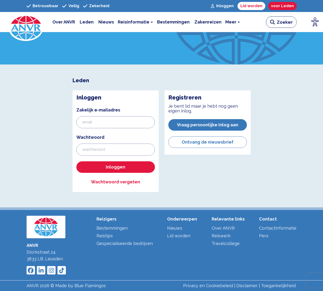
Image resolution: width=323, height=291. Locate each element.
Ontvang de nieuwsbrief (207, 142)
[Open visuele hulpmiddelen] (315, 22)
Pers (263, 235)
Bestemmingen (112, 228)
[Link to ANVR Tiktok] (61, 270)
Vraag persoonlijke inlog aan (207, 124)
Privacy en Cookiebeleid (208, 285)
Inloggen (115, 166)
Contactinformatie (277, 228)
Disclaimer (247, 285)
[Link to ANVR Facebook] (31, 270)
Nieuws (174, 228)
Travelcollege (226, 243)
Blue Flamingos (90, 285)
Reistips (104, 235)
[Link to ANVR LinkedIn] (41, 270)
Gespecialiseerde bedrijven (124, 243)
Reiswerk (221, 235)
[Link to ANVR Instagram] (51, 270)
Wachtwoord (90, 137)
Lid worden (178, 235)
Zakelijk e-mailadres (98, 109)
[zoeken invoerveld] (286, 22)
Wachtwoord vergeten (115, 181)
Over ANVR (223, 228)
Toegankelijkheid (278, 285)
